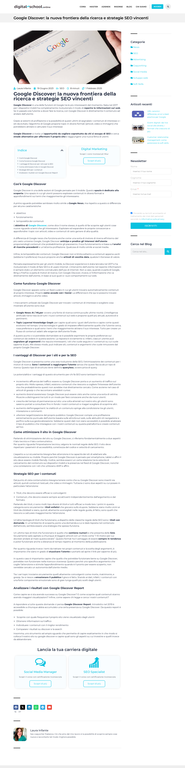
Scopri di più (94, 160)
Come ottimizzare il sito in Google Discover (36, 166)
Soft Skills (137, 84)
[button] (62, 149)
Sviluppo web (139, 78)
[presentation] (151, 204)
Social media (139, 71)
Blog (129, 6)
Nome (134, 166)
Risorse (118, 6)
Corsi (83, 6)
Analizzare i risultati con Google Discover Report (38, 172)
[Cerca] (168, 251)
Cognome (136, 178)
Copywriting (138, 65)
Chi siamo (141, 6)
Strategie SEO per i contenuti (30, 169)
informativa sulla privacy (152, 219)
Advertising (138, 59)
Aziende (106, 6)
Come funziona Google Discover (32, 161)
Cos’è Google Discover (28, 158)
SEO (62, 88)
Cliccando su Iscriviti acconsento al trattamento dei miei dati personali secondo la (148, 216)
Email (134, 189)
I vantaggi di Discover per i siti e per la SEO (36, 164)
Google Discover (38, 225)
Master (94, 6)
